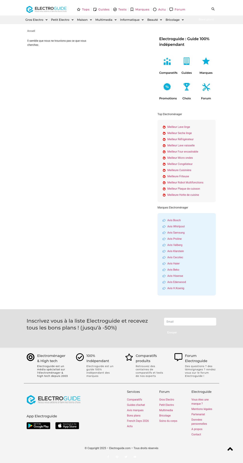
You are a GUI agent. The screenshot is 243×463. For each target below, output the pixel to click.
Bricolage (175, 20)
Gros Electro (36, 20)
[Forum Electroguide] (178, 357)
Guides (186, 72)
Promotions (168, 98)
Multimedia (106, 20)
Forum (206, 98)
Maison (84, 20)
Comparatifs (168, 72)
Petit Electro (62, 20)
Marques (205, 72)
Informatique (132, 20)
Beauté (154, 20)
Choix (186, 98)
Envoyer (172, 332)
